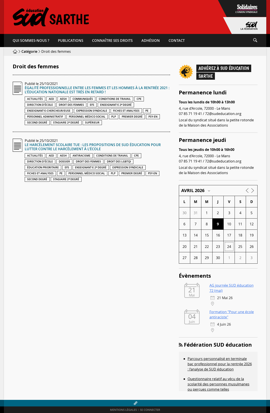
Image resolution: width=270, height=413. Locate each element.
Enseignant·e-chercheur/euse (48, 111)
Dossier (64, 161)
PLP (113, 116)
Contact (177, 40)
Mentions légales (123, 410)
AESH (63, 99)
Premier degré (132, 116)
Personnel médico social (87, 116)
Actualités (35, 99)
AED (51, 99)
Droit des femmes (71, 105)
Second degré (37, 122)
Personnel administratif (45, 116)
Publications (70, 40)
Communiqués (83, 99)
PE (146, 111)
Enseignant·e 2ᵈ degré (116, 105)
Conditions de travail (115, 99)
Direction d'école (40, 105)
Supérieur (92, 122)
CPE (139, 99)
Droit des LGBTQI (119, 161)
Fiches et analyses (126, 111)
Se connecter (150, 410)
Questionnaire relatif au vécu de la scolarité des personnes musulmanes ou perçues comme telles (218, 384)
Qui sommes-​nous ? (31, 40)
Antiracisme (81, 155)
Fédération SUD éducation (218, 344)
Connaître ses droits (112, 40)
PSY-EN (152, 116)
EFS (92, 105)
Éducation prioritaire (43, 167)
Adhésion (150, 40)
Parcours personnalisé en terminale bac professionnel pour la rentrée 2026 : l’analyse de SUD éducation (220, 364)
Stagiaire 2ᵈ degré (66, 122)
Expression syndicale (91, 111)
